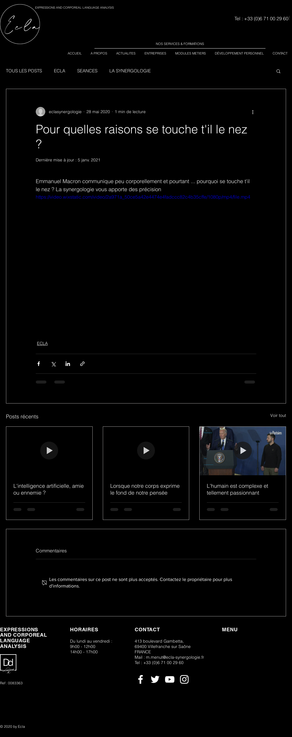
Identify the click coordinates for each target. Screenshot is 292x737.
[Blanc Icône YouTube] (169, 679)
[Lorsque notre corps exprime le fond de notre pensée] (146, 451)
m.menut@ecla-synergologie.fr (175, 657)
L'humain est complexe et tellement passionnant (237, 489)
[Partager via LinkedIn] (68, 364)
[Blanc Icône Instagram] (184, 679)
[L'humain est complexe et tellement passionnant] (243, 451)
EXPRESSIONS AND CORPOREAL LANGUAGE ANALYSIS (74, 8)
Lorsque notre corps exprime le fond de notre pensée (145, 489)
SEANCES (87, 71)
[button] (278, 70)
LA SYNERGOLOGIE (130, 71)
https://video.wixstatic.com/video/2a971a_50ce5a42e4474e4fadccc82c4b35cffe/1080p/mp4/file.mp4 (143, 197)
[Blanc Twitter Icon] (155, 679)
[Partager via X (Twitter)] (53, 364)
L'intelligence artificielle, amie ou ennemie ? (48, 489)
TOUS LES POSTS (24, 71)
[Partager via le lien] (82, 364)
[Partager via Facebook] (38, 364)
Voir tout (278, 415)
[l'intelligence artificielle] (49, 451)
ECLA (59, 71)
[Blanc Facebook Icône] (140, 679)
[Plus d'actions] (252, 111)
